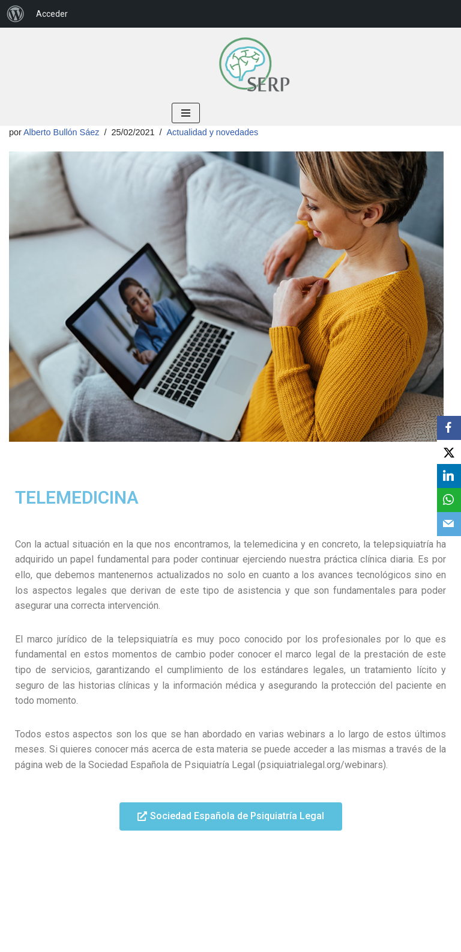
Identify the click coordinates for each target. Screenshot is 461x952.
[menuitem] (15, 14)
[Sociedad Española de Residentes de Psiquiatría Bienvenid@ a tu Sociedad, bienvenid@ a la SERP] (254, 64)
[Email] (449, 524)
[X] (449, 452)
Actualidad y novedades (212, 132)
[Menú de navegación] (186, 113)
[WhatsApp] (449, 500)
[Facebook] (449, 428)
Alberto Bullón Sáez (61, 132)
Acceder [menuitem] (52, 14)
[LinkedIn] (449, 476)
